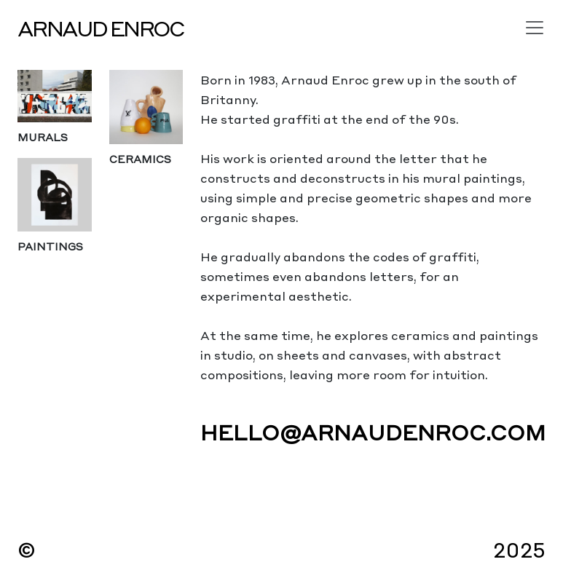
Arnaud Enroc (100, 27)
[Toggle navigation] (535, 27)
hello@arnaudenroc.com (373, 431)
